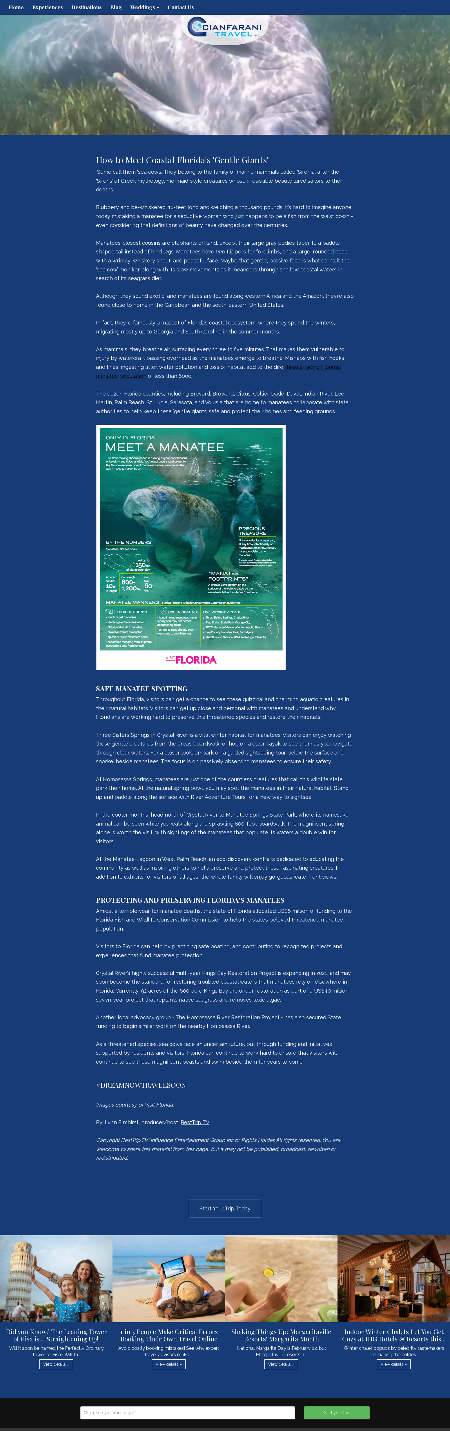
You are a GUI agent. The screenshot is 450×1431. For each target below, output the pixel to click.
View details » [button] (56, 1364)
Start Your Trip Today (225, 1208)
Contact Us (181, 7)
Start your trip (336, 1412)
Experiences (47, 7)
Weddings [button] (144, 7)
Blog (116, 7)
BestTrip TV (195, 1122)
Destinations (86, 7)
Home (16, 7)
